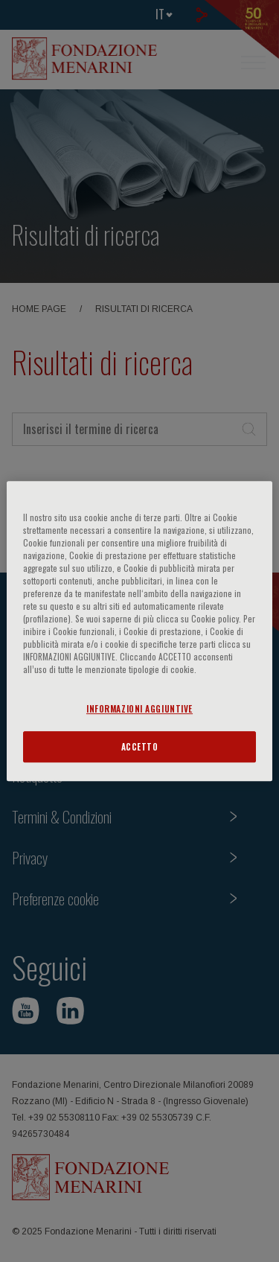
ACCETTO (139, 746)
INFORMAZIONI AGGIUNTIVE (139, 708)
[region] (139, 631)
